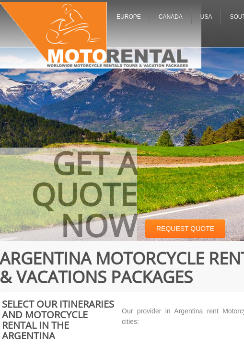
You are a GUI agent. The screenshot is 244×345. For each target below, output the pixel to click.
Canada (171, 16)
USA (206, 16)
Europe (128, 16)
